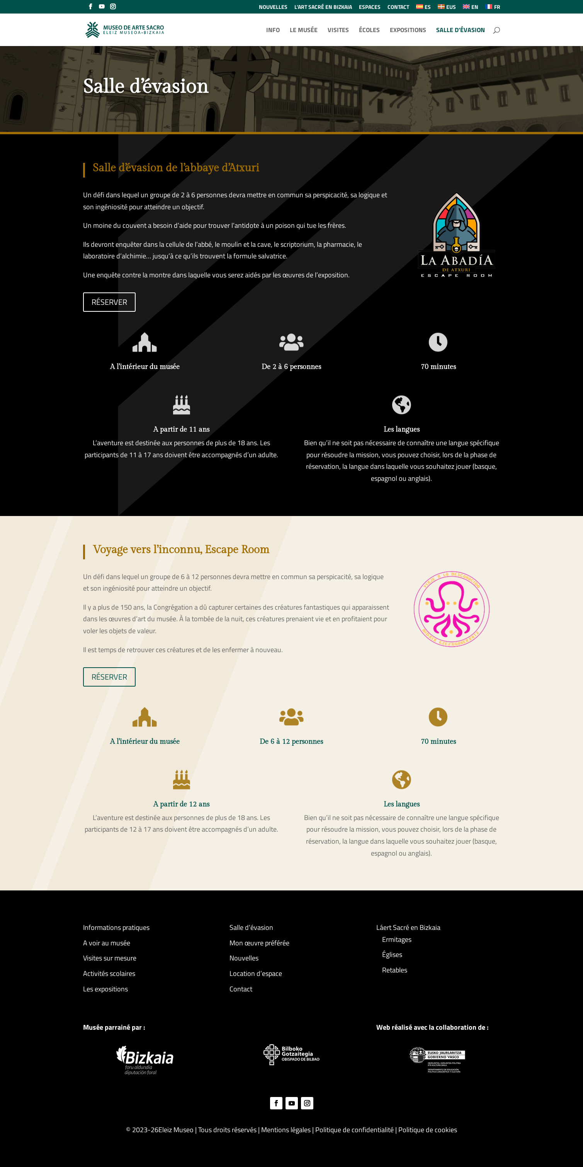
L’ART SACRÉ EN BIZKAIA (323, 7)
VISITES (338, 30)
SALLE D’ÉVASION (460, 30)
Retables (394, 970)
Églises (392, 954)
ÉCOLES (369, 30)
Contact (240, 989)
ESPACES (370, 7)
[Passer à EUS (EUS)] (447, 9)
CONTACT (398, 7)
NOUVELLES (273, 7)
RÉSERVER (109, 302)
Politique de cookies (427, 1129)
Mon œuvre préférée (259, 943)
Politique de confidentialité (355, 1129)
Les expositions (105, 989)
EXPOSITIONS (408, 30)
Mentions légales (286, 1129)
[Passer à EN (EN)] (470, 9)
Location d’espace (255, 973)
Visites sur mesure (109, 958)
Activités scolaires (109, 973)
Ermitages (396, 939)
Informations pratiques (116, 927)
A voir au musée (106, 943)
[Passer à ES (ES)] (423, 9)
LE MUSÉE (304, 30)
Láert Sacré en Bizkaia (408, 927)
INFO (273, 30)
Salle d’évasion (251, 927)
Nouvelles (243, 958)
